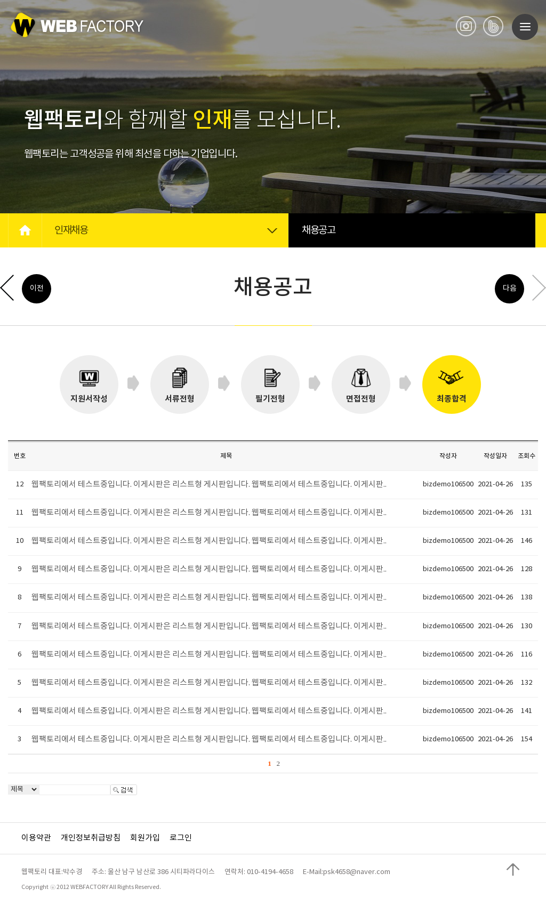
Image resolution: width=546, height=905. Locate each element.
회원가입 (145, 838)
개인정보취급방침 (91, 838)
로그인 (181, 838)
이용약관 (36, 838)
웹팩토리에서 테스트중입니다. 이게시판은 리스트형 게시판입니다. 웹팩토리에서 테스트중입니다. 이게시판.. (209, 484)
